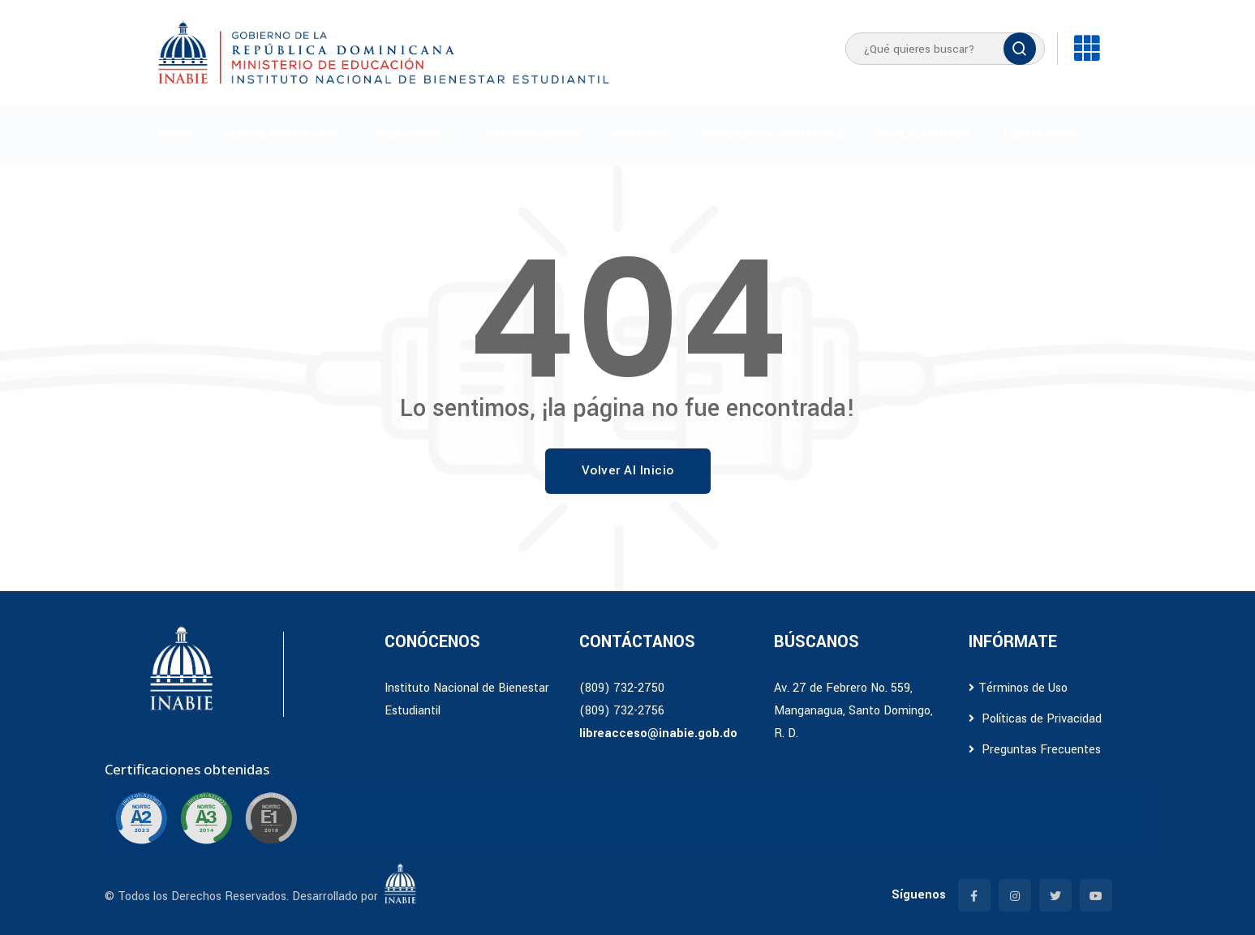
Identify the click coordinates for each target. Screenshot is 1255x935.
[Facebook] (974, 895)
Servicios (409, 134)
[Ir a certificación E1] (271, 818)
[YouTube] (1096, 895)
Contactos (1040, 134)
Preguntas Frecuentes (1035, 749)
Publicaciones (924, 134)
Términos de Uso (1018, 688)
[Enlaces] (1086, 48)
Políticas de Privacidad (1035, 718)
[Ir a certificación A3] (206, 818)
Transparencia (532, 134)
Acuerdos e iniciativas (772, 134)
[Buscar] (1020, 48)
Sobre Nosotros (280, 134)
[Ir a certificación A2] (141, 818)
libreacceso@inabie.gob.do (658, 733)
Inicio (174, 134)
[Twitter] (1055, 895)
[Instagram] (1015, 895)
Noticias (640, 134)
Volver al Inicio (628, 470)
